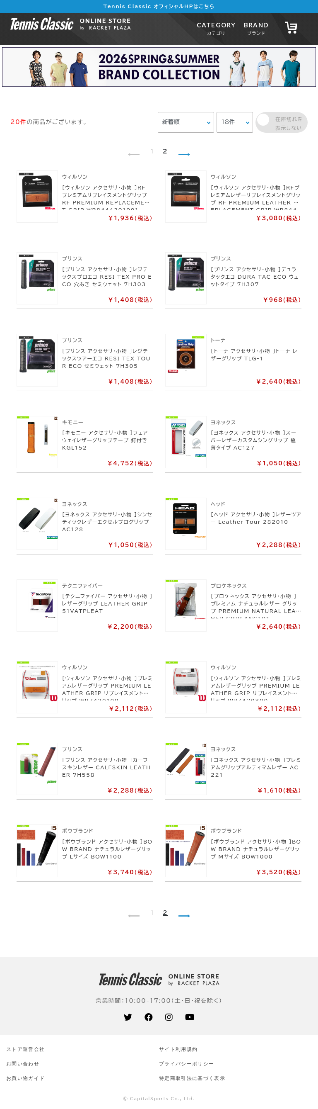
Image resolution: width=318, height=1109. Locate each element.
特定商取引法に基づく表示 (192, 1078)
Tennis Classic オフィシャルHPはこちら (159, 6)
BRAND (256, 28)
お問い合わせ (22, 1063)
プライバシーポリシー (186, 1063)
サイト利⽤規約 (178, 1049)
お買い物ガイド (25, 1078)
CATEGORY (216, 28)
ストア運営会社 (25, 1049)
